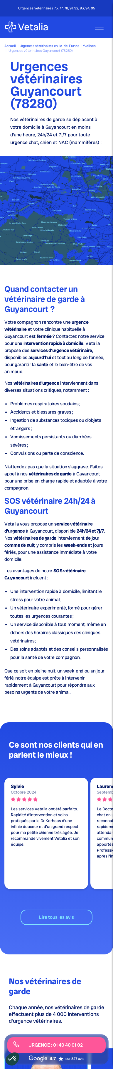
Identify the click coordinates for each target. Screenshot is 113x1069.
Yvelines (89, 46)
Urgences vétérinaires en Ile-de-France (50, 46)
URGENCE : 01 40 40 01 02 (48, 1044)
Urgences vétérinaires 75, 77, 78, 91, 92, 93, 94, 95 (56, 8)
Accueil (10, 46)
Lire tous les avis (56, 917)
